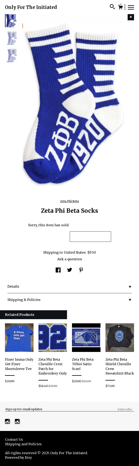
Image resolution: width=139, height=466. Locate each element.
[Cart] (120, 8)
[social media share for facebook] (58, 270)
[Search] (112, 7)
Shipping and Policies (23, 444)
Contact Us (14, 439)
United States (75, 252)
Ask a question (69, 259)
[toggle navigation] (131, 7)
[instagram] (8, 422)
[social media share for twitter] (69, 270)
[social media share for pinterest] (81, 270)
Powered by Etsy (18, 457)
